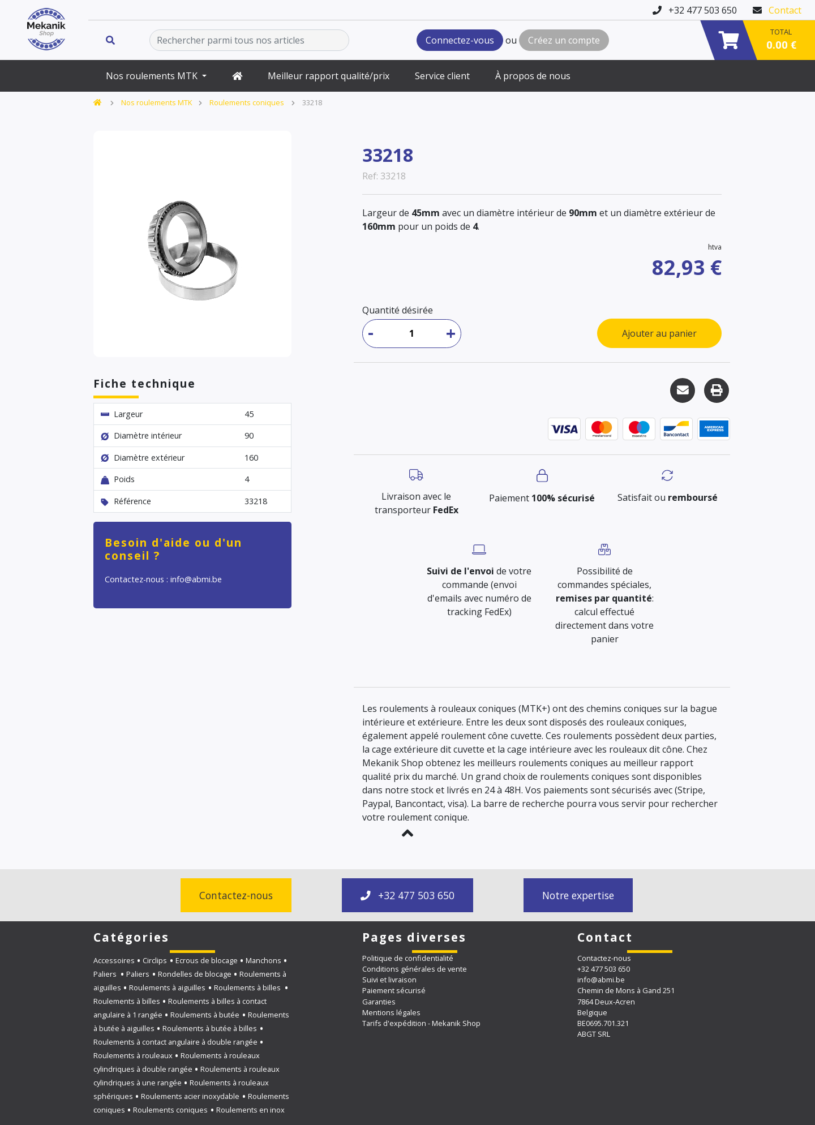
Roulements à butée (204, 1015)
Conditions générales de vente (414, 969)
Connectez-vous (460, 40)
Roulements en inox (250, 1110)
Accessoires (114, 960)
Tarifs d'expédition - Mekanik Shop (421, 1023)
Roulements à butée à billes (209, 1028)
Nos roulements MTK (153, 76)
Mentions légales (391, 1012)
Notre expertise (578, 895)
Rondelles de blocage (194, 974)
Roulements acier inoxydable (190, 1096)
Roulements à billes (248, 987)
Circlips (155, 960)
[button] (407, 833)
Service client (442, 76)
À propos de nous (532, 76)
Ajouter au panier (659, 333)
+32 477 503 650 (407, 895)
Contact (785, 10)
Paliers (105, 974)
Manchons (263, 960)
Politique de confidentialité (407, 958)
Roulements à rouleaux (133, 1055)
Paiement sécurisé (394, 990)
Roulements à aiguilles (167, 987)
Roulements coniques (246, 102)
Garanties (379, 1002)
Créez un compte (564, 40)
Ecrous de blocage (206, 960)
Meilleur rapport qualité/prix (328, 76)
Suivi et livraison (389, 979)
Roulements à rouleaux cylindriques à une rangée (186, 1076)
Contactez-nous (236, 895)
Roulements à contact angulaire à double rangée (175, 1042)
